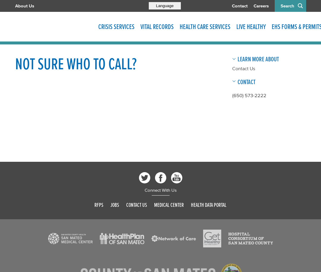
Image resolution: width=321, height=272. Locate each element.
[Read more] (70, 238)
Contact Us (243, 68)
